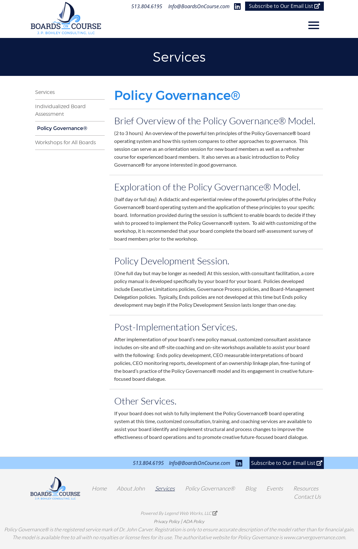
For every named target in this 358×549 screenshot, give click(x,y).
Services (45, 92)
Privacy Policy (167, 521)
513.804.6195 (146, 6)
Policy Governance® (62, 128)
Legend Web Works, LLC (191, 513)
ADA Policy (193, 521)
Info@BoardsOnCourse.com (199, 6)
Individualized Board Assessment (60, 110)
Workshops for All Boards (65, 142)
